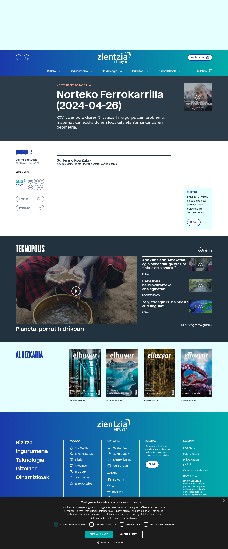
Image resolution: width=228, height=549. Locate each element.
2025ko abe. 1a (114, 400)
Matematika (22, 172)
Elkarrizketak (81, 454)
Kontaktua (190, 476)
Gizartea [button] (140, 71)
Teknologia (30, 460)
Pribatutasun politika (192, 462)
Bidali (193, 222)
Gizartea (27, 468)
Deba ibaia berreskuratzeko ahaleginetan (157, 285)
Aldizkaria (200, 57)
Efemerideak (119, 460)
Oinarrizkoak (32, 477)
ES (36, 181)
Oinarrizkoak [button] (169, 71)
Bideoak (78, 472)
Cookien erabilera (195, 470)
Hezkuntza (117, 448)
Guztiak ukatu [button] (129, 534)
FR (42, 181)
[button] (18, 57)
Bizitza (24, 442)
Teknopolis (30, 248)
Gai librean (117, 466)
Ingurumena (32, 451)
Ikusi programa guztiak (196, 325)
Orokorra (24, 152)
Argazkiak (79, 466)
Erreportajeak (82, 484)
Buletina (204, 71)
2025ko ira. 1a (151, 400)
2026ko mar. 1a (77, 400)
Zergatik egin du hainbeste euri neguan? (165, 304)
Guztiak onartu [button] (99, 534)
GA (42, 187)
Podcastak (80, 478)
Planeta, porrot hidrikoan (50, 329)
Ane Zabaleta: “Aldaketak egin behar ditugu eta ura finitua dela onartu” (164, 264)
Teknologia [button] (112, 71)
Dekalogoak (118, 454)
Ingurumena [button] (82, 71)
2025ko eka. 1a (188, 400)
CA (36, 187)
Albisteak (79, 448)
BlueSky (115, 491)
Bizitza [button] (54, 71)
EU (30, 181)
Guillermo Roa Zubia (26, 160)
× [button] (224, 500)
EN (30, 187)
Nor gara (189, 447)
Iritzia (76, 460)
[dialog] (114, 523)
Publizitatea (191, 453)
